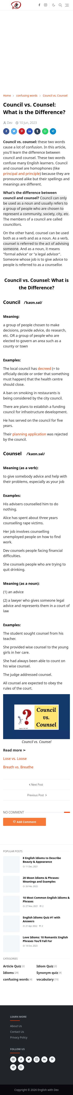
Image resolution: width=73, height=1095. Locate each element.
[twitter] (29, 1059)
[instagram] (45, 5)
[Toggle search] (60, 5)
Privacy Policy (18, 1037)
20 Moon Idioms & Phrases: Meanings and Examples (41, 879)
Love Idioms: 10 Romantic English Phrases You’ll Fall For (45, 939)
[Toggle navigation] (67, 5)
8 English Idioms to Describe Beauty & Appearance (42, 860)
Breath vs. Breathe (18, 767)
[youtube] (13, 1059)
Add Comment (24, 822)
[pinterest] (52, 1059)
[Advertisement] (36, 52)
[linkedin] (44, 1059)
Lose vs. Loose (15, 758)
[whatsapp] (21, 1067)
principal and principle (21, 173)
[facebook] (39, 5)
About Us (16, 1026)
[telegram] (13, 1067)
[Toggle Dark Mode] (53, 5)
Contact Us (17, 1032)
